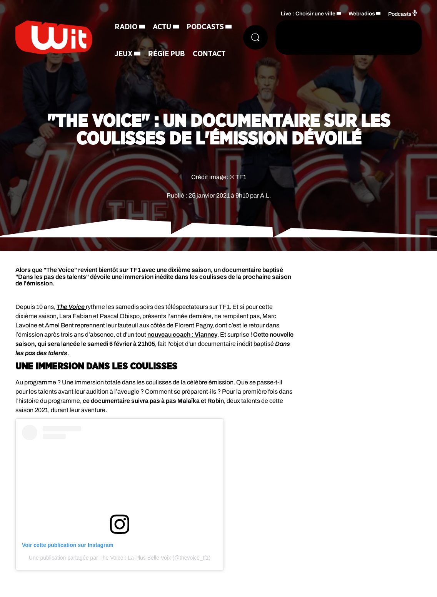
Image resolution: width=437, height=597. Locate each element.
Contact (209, 54)
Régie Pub (166, 54)
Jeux (124, 54)
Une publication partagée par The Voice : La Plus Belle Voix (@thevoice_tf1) (119, 558)
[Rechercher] (255, 37)
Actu (162, 27)
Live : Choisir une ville (308, 14)
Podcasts (205, 27)
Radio (126, 27)
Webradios (362, 14)
